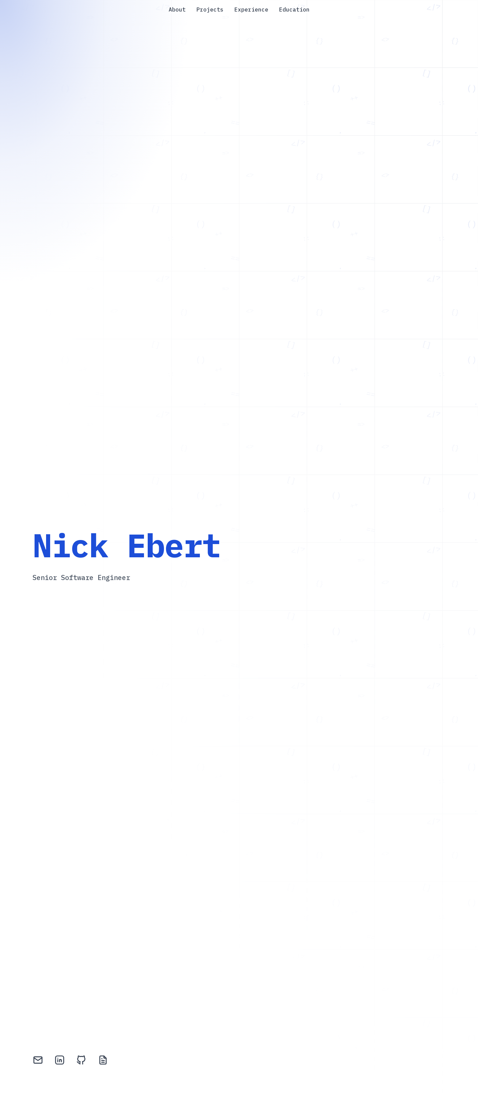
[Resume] (103, 1061)
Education (294, 9)
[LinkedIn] (59, 1061)
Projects (210, 9)
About (177, 9)
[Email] (38, 1061)
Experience (251, 9)
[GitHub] (81, 1061)
